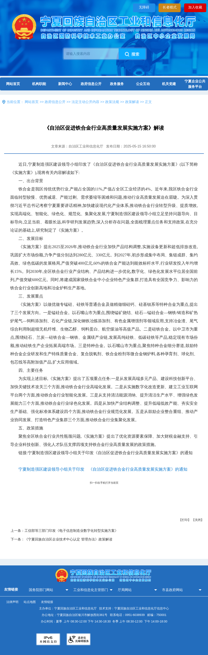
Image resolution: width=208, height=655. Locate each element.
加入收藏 (195, 7)
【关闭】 (198, 520)
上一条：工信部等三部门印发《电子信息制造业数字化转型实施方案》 (64, 530)
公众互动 (143, 84)
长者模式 (170, 7)
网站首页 (13, 84)
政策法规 (112, 102)
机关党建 (169, 84)
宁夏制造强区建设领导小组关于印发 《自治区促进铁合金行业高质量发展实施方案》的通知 (102, 469)
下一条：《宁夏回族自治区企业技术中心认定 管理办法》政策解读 (61, 539)
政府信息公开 (91, 84)
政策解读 (132, 102)
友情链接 (47, 602)
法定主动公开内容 (85, 102)
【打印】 (185, 520)
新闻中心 (65, 84)
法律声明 (12, 602)
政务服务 (117, 84)
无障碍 (144, 7)
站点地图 (30, 602)
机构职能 (39, 84)
